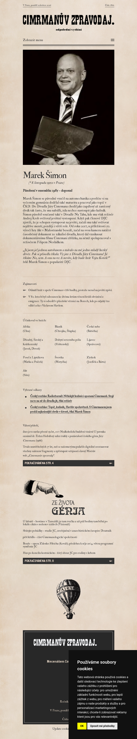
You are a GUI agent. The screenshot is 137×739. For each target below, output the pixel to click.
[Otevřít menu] (68, 40)
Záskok (100, 360)
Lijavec (100, 342)
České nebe (100, 329)
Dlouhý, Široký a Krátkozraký (36, 344)
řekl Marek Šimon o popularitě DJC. (47, 262)
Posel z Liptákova (36, 360)
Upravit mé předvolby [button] (102, 726)
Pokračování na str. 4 (39, 463)
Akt (36, 373)
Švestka (68, 360)
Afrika (36, 329)
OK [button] (82, 726)
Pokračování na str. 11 (39, 560)
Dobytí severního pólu (68, 342)
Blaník (68, 329)
